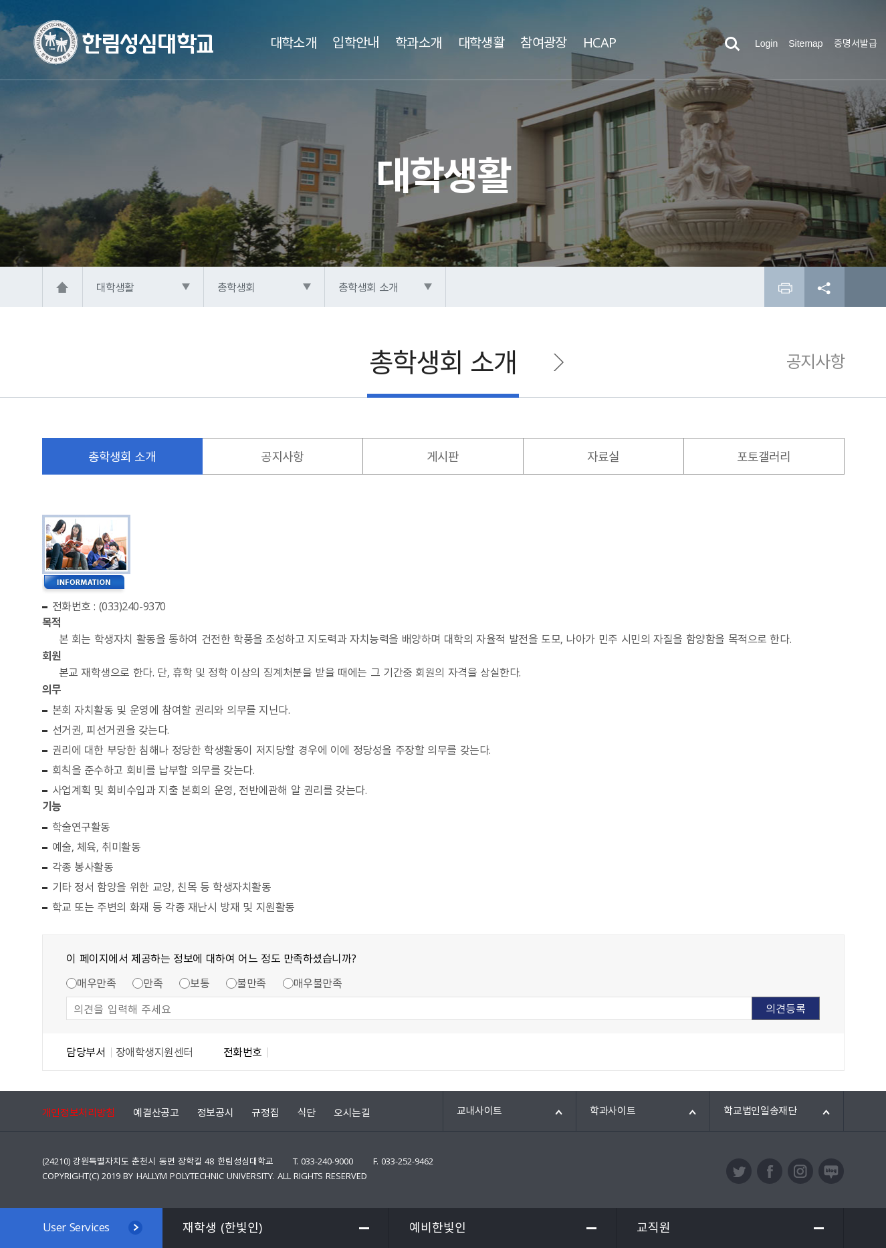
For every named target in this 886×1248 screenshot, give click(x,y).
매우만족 (96, 983)
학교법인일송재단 (760, 1110)
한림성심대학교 (123, 42)
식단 (307, 1112)
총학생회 (236, 287)
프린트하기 (784, 287)
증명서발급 (855, 43)
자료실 (603, 456)
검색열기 (732, 44)
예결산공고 (156, 1112)
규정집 (265, 1112)
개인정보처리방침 (79, 1112)
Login (766, 43)
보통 (199, 983)
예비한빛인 (437, 1227)
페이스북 (769, 1171)
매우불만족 (318, 983)
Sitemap (805, 43)
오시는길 (352, 1112)
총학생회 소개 (368, 287)
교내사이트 (480, 1110)
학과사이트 (613, 1110)
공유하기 (824, 287)
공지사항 (815, 361)
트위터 (739, 1171)
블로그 (831, 1171)
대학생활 (115, 287)
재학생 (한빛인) (222, 1227)
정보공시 (215, 1112)
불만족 (251, 983)
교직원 (654, 1227)
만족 (152, 983)
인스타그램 (800, 1171)
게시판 (443, 456)
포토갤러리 (764, 456)
